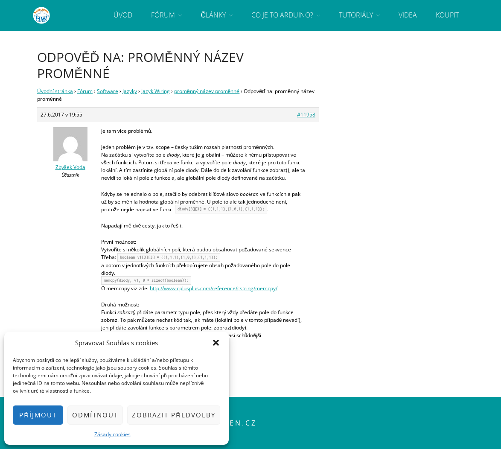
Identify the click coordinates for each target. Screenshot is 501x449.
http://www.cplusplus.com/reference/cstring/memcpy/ (213, 288)
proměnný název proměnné (206, 91)
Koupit (447, 15)
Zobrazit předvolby (174, 415)
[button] (216, 342)
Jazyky (129, 91)
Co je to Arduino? (282, 15)
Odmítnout (95, 415)
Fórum (163, 15)
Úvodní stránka (55, 91)
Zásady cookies (112, 434)
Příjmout (38, 415)
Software (107, 91)
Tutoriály (356, 15)
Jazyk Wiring (155, 91)
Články (213, 15)
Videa (408, 15)
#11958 (306, 114)
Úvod (123, 15)
